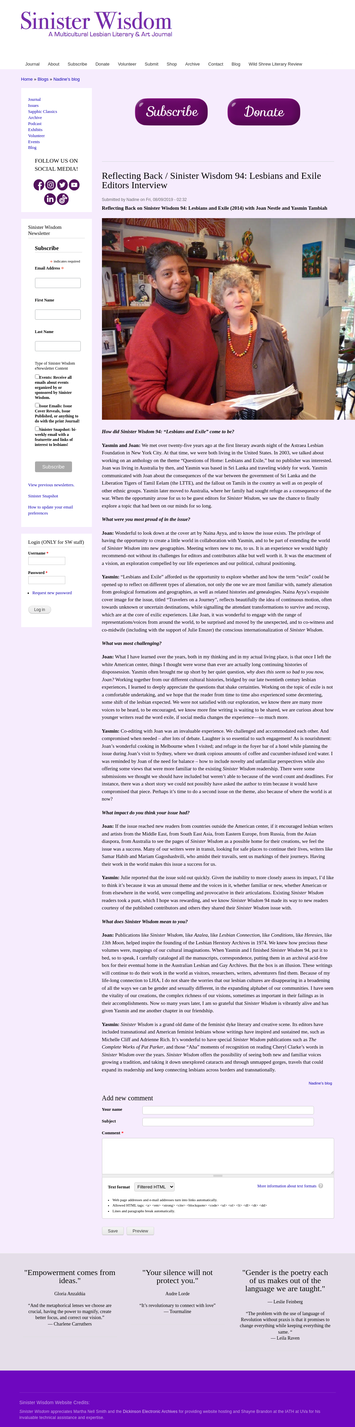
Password (38, 572)
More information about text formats (287, 1186)
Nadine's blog (67, 79)
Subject (109, 1121)
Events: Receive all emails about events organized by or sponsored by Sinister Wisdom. (53, 387)
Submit (233, 53)
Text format (119, 1186)
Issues (33, 105)
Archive (256, 53)
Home (27, 79)
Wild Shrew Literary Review (309, 53)
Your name (112, 1109)
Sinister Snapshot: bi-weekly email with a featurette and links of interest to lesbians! (55, 437)
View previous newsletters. (51, 485)
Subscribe (188, 53)
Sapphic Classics (42, 111)
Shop (244, 53)
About (174, 53)
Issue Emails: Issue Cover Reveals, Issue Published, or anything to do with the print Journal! (57, 413)
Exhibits (35, 129)
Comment (113, 1132)
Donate (203, 53)
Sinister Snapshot (43, 496)
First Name (45, 300)
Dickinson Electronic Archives (150, 1411)
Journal (162, 53)
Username (38, 553)
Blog (281, 53)
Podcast (35, 123)
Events (34, 141)
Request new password (52, 592)
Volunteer (218, 53)
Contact (270, 53)
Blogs (43, 79)
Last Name (44, 331)
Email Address (49, 268)
